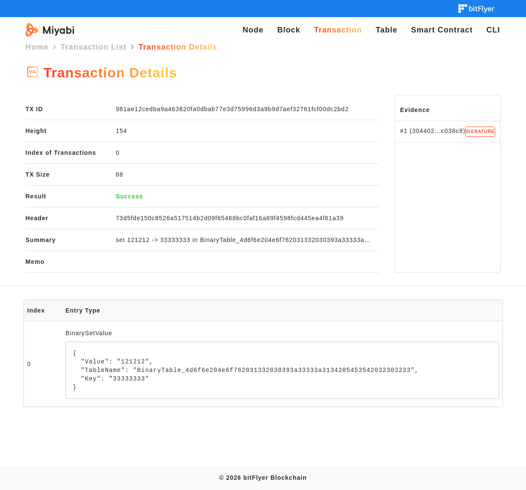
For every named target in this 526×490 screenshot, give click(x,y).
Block (288, 30)
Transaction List (94, 47)
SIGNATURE (480, 131)
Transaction (338, 30)
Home (37, 47)
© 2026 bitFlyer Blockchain (262, 477)
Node (253, 30)
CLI (493, 30)
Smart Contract (442, 30)
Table (387, 30)
